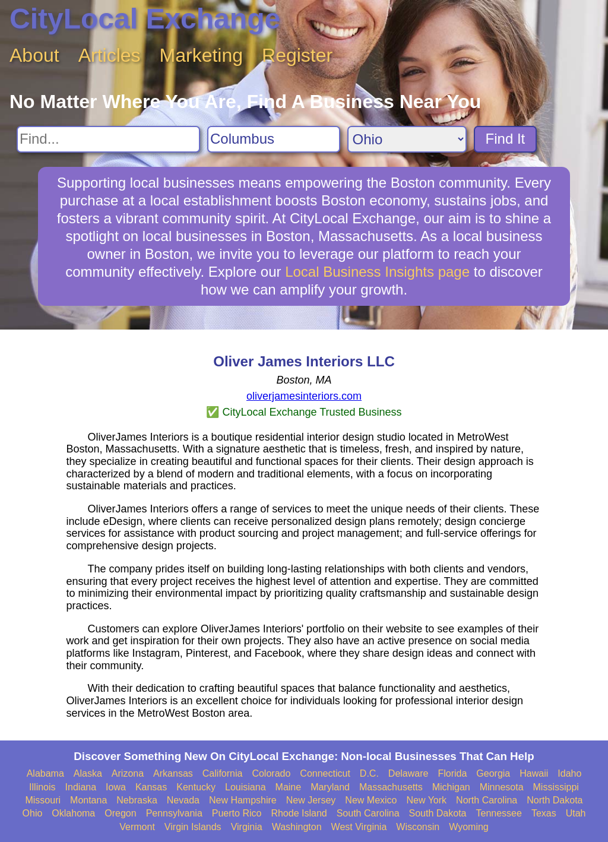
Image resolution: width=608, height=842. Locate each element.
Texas (543, 813)
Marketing (201, 55)
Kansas (151, 787)
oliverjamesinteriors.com (304, 396)
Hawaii (534, 773)
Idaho (569, 773)
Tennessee (498, 813)
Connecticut (325, 773)
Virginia (246, 827)
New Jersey (311, 800)
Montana (88, 800)
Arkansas (173, 773)
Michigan (451, 787)
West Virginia (359, 827)
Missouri (43, 800)
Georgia (493, 773)
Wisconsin (417, 827)
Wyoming (469, 827)
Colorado (271, 773)
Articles (109, 55)
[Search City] (273, 139)
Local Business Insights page (377, 272)
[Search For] (108, 139)
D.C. (369, 773)
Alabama (45, 773)
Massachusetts (391, 787)
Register (297, 55)
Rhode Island (299, 813)
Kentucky (196, 787)
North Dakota (554, 800)
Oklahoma (73, 813)
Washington (297, 827)
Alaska (88, 773)
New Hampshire (243, 800)
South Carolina (368, 813)
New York (426, 800)
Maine (289, 787)
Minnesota (502, 787)
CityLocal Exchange (145, 18)
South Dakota (438, 813)
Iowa (116, 787)
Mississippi (556, 787)
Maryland (330, 787)
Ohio (33, 813)
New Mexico (371, 800)
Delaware (408, 773)
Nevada (183, 800)
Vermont (137, 827)
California (222, 773)
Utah (576, 813)
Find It (505, 139)
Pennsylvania (174, 813)
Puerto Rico (237, 813)
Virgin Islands (192, 827)
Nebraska (136, 800)
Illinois (42, 787)
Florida (452, 773)
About (34, 55)
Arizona (128, 773)
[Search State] (407, 139)
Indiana (81, 787)
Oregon (120, 813)
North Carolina (486, 800)
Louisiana (245, 787)
